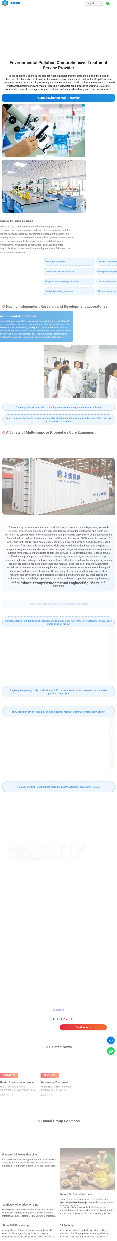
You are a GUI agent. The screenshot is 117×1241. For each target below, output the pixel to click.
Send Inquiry (83, 1020)
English (90, 3)
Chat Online (34, 1020)
